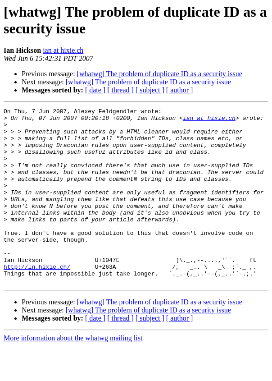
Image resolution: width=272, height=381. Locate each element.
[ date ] (95, 90)
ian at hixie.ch (63, 50)
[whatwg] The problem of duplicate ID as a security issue (159, 74)
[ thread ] (120, 90)
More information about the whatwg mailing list (73, 373)
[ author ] (179, 90)
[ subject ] (150, 90)
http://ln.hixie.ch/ (37, 299)
